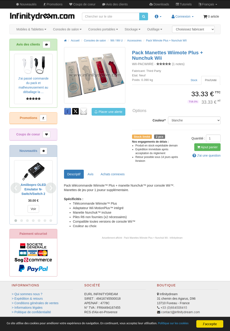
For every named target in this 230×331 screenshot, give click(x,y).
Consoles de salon (67, 29)
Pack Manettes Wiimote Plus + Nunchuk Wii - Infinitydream (153, 238)
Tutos (184, 4)
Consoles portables (103, 29)
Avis (115, 4)
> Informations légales (27, 307)
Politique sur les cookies (25, 326)
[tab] (210, 80)
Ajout (207, 147)
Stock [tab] (194, 80)
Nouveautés (26, 4)
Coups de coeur (82, 4)
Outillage (154, 29)
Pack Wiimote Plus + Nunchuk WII (166, 40)
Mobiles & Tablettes (31, 29)
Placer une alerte (108, 112)
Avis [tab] (90, 174)
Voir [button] (33, 209)
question (206, 155)
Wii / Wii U (116, 40)
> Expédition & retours (27, 298)
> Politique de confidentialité (31, 312)
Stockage (132, 29)
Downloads (159, 4)
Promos (53, 4)
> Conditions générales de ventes (35, 303)
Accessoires (134, 40)
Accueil (75, 40)
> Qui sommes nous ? (27, 294)
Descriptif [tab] (73, 174)
